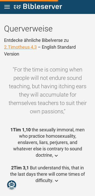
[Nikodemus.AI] (11, 184)
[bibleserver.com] (38, 7)
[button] (7, 7)
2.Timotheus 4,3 (20, 47)
